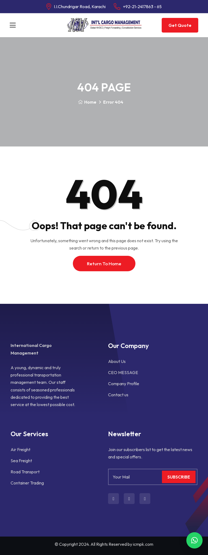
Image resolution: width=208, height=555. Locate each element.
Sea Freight (21, 460)
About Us (117, 361)
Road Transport (25, 471)
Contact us (118, 394)
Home (87, 102)
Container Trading (27, 483)
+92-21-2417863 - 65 (142, 6)
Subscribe (178, 477)
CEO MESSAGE (123, 372)
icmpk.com (143, 544)
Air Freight (20, 449)
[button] (194, 540)
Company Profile (123, 383)
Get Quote (179, 25)
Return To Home (104, 263)
